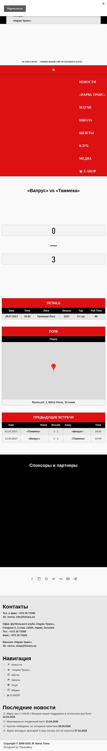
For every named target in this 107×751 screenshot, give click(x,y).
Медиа (85, 158)
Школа (85, 120)
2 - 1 (55, 431)
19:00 (98, 431)
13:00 (98, 438)
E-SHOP (87, 171)
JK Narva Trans (29, 62)
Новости (87, 82)
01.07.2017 (11, 431)
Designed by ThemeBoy (18, 747)
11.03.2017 (11, 438)
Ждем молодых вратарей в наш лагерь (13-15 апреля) (40, 730)
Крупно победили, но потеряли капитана (32, 726)
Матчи (85, 107)
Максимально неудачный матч (26, 721)
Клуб (84, 146)
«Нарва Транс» (92, 95)
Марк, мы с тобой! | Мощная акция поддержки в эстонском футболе (49, 713)
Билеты (86, 133)
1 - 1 (55, 438)
